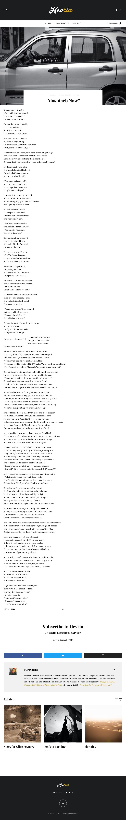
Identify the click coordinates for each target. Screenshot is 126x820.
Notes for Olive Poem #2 (19, 746)
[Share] (23, 655)
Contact (77, 23)
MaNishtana (52, 95)
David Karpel (8, 751)
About (48, 23)
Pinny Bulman (89, 751)
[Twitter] (69, 792)
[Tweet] (63, 655)
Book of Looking (55, 746)
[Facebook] (3, 10)
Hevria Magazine (62, 23)
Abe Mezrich (48, 751)
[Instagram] (6, 10)
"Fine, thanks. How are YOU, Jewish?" (96, 685)
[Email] (103, 655)
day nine (90, 746)
